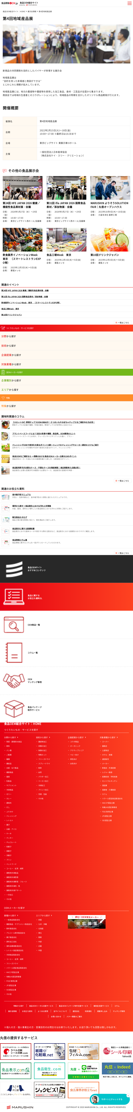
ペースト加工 (43, 781)
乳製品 (8, 781)
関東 (40, 937)
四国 (40, 920)
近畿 (40, 946)
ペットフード (11, 864)
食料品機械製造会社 (14, 946)
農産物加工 (42, 741)
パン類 (8, 750)
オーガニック (75, 746)
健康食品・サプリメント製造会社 (19, 924)
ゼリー (8, 794)
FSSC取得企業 (107, 811)
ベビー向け (74, 755)
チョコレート (11, 842)
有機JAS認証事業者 (109, 807)
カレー (8, 798)
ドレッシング (11, 816)
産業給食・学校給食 (109, 776)
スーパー (105, 741)
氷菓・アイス (11, 829)
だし (8, 807)
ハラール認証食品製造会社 (112, 798)
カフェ (104, 794)
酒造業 (104, 785)
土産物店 (105, 750)
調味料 (8, 803)
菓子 (8, 825)
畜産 (8, 776)
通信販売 (105, 759)
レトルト (9, 820)
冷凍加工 (41, 785)
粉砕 (40, 768)
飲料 (8, 746)
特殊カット (42, 755)
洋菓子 (8, 855)
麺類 (8, 759)
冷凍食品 (9, 790)
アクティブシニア (77, 750)
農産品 (8, 763)
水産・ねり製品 (12, 768)
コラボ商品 (74, 741)
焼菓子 (8, 851)
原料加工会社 (11, 941)
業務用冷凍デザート (14, 890)
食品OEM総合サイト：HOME (14, 11)
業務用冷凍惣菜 (12, 877)
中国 (40, 950)
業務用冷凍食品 (12, 873)
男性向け (73, 759)
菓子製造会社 (11, 937)
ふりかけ (9, 811)
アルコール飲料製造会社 (15, 933)
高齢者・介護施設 (109, 790)
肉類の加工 (42, 746)
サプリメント (11, 785)
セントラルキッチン (109, 781)
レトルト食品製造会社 (14, 950)
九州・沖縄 (42, 924)
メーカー (105, 763)
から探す (8, 336)
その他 (8, 899)
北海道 (40, 928)
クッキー (9, 838)
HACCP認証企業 (108, 803)
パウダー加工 (43, 776)
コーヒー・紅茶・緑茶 (14, 868)
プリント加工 (43, 790)
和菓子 (8, 846)
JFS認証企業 (107, 816)
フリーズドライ (44, 759)
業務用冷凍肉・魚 (13, 886)
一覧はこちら (123, 322)
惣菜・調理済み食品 (14, 741)
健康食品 (9, 772)
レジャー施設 (107, 772)
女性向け (73, 763)
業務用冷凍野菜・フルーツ (16, 881)
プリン (8, 860)
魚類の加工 (42, 750)
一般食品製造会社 (13, 920)
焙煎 (40, 772)
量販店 (104, 746)
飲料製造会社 (11, 928)
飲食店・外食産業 (109, 768)
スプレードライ (44, 763)
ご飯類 (8, 755)
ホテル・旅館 (107, 755)
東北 (40, 933)
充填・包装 (42, 794)
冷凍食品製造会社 (13, 955)
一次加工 (9, 895)
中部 (40, 941)
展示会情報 (32, 11)
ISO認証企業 (107, 820)
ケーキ (8, 833)
